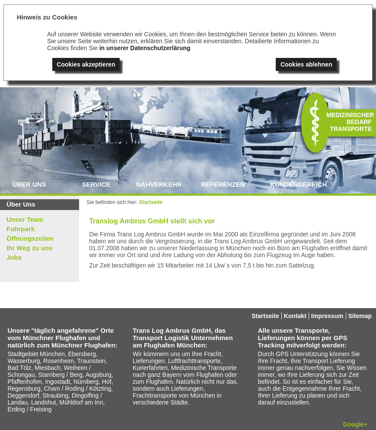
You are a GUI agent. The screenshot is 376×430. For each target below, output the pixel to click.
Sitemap (360, 315)
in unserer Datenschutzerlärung (145, 48)
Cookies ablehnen (306, 64)
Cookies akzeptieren (86, 64)
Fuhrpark (20, 229)
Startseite (151, 202)
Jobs (14, 257)
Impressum (327, 315)
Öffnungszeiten (30, 238)
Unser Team (24, 219)
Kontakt (295, 315)
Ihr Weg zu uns (29, 248)
